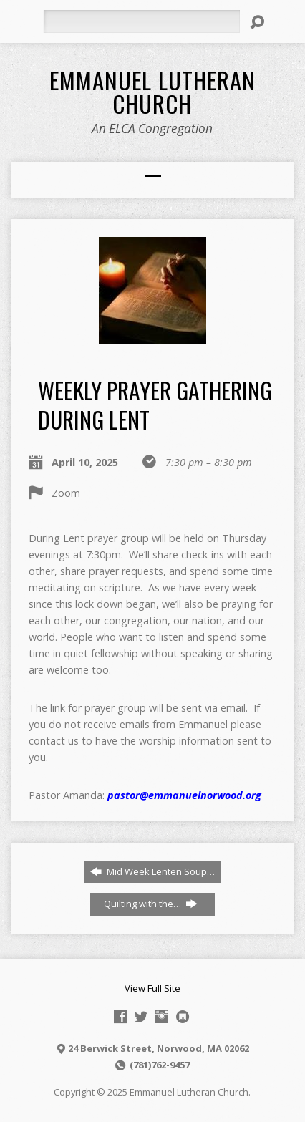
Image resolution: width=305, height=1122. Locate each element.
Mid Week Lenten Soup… (152, 871)
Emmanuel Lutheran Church (152, 91)
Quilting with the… (151, 903)
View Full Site (152, 988)
